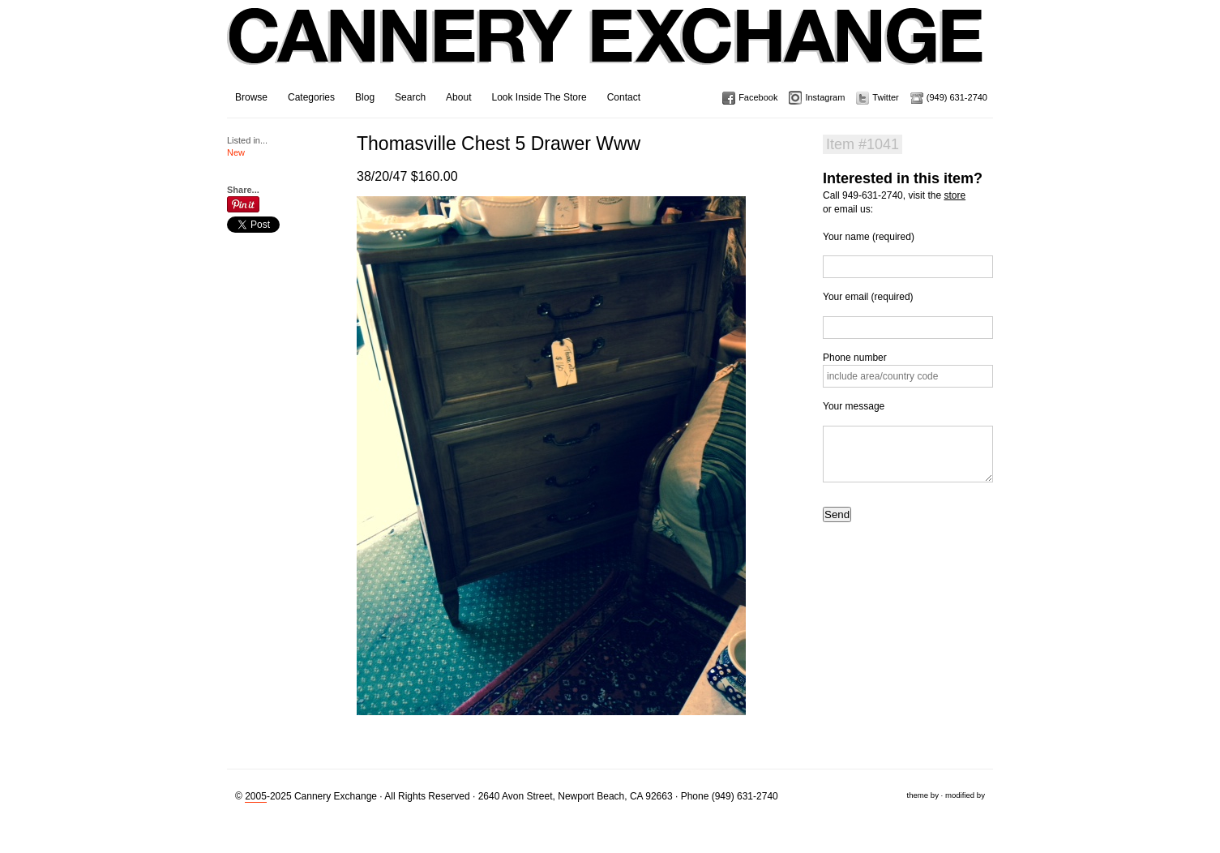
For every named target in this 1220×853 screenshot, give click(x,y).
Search (410, 97)
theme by (922, 795)
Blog (365, 97)
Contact (623, 97)
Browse (251, 97)
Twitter (885, 97)
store (954, 195)
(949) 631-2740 (957, 97)
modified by (965, 795)
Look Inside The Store (538, 97)
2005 (256, 796)
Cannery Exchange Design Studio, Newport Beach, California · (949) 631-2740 (606, 48)
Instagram (825, 97)
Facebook (757, 97)
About (458, 97)
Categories (311, 97)
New (236, 152)
